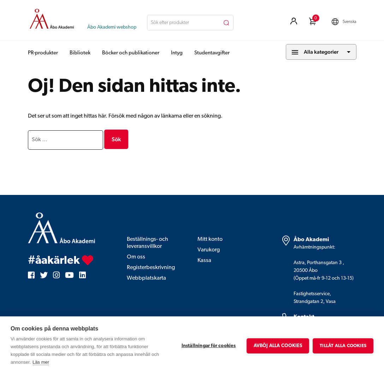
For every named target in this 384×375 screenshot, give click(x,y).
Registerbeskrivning (151, 267)
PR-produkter (43, 53)
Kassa (204, 260)
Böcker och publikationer (130, 53)
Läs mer (41, 362)
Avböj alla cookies (278, 346)
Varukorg (208, 250)
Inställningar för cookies (209, 346)
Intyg (177, 53)
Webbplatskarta (146, 278)
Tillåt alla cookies (343, 346)
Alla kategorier (321, 52)
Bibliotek (80, 53)
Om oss (136, 257)
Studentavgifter (212, 53)
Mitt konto (210, 239)
